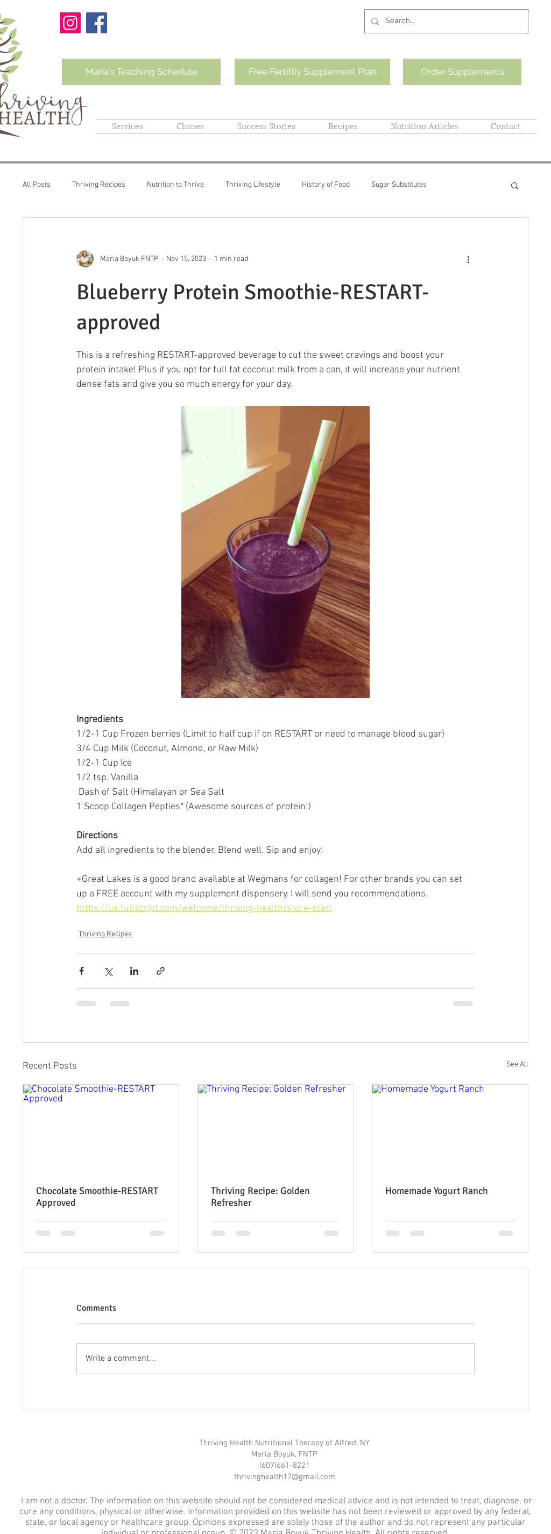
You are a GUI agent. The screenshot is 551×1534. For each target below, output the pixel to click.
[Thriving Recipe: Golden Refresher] (276, 1128)
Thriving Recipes (98, 184)
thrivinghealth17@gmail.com (284, 1477)
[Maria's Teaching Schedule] (141, 72)
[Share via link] (161, 971)
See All (517, 1064)
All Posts (37, 184)
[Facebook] (96, 22)
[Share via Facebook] (81, 971)
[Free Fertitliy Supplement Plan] (312, 72)
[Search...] (445, 21)
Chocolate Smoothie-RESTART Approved (97, 1196)
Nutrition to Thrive (175, 184)
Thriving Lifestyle (252, 184)
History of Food (326, 184)
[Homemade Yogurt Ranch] (450, 1128)
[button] (515, 185)
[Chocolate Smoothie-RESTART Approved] (101, 1128)
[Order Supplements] (462, 72)
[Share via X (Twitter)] (108, 971)
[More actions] (468, 258)
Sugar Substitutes (399, 184)
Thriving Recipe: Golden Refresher (260, 1196)
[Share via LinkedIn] (134, 971)
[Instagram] (70, 22)
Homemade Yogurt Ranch (436, 1191)
